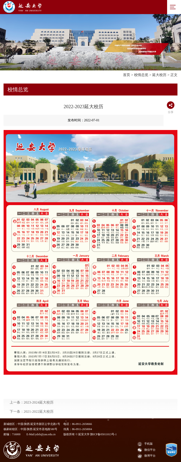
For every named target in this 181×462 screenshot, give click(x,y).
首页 (126, 75)
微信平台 (146, 450)
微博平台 (146, 456)
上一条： (31, 413)
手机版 (145, 444)
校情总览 (141, 75)
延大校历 (159, 75)
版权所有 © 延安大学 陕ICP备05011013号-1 (89, 434)
